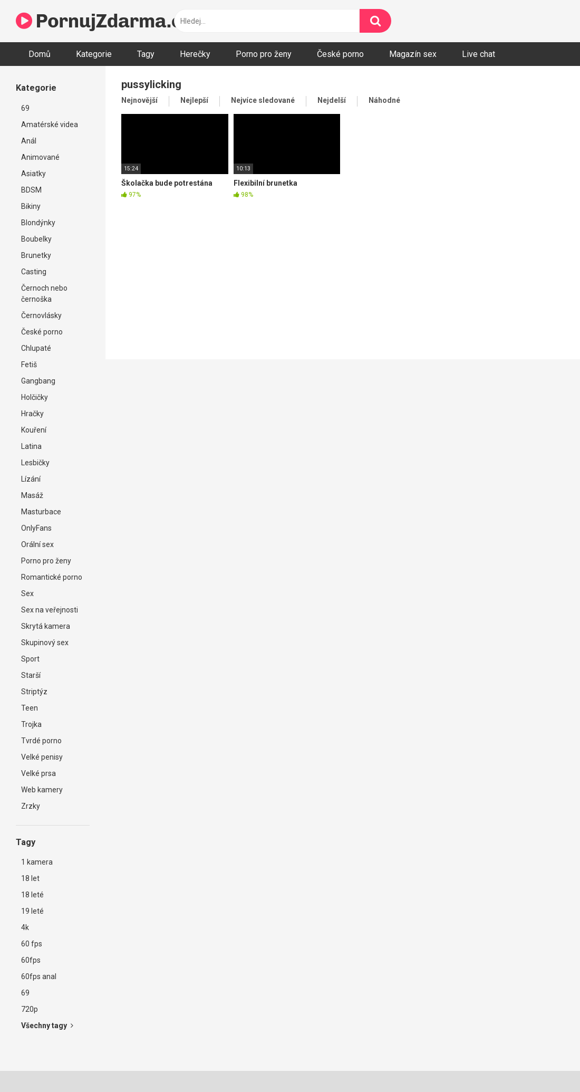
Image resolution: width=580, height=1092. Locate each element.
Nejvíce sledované (263, 100)
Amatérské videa (49, 124)
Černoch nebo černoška (44, 293)
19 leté (32, 911)
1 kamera (37, 862)
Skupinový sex (45, 642)
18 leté (32, 894)
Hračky (32, 413)
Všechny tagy (47, 1025)
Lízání (31, 479)
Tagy (145, 54)
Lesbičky (35, 462)
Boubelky (36, 239)
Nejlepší (194, 100)
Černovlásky (41, 315)
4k (25, 927)
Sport (30, 659)
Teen (29, 708)
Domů (39, 54)
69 (25, 108)
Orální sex (37, 544)
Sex (27, 593)
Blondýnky (38, 222)
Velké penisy (42, 757)
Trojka (31, 724)
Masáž (32, 495)
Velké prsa (38, 773)
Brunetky (36, 255)
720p (29, 1009)
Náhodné (384, 100)
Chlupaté (36, 348)
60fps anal (38, 976)
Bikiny (31, 206)
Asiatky (33, 173)
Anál (28, 141)
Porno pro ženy (264, 54)
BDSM (31, 190)
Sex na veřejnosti (49, 610)
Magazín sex (413, 54)
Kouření (33, 430)
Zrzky (30, 806)
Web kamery (42, 790)
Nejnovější (139, 100)
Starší (31, 675)
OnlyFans (36, 528)
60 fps (31, 944)
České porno (340, 54)
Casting (33, 271)
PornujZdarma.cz (103, 20)
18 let (30, 878)
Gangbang (38, 381)
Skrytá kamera (45, 626)
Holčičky (34, 397)
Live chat (478, 54)
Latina (31, 446)
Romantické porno (51, 577)
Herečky (195, 54)
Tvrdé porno (41, 740)
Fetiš (29, 364)
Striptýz (34, 691)
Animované (40, 157)
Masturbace (41, 511)
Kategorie (94, 54)
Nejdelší (331, 100)
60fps (31, 960)
